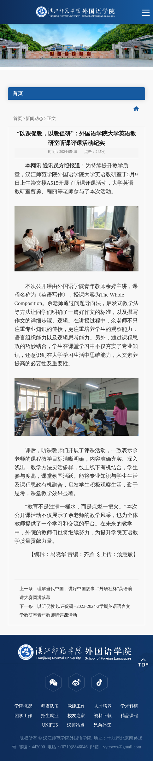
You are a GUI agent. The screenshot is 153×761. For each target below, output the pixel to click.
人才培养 (103, 706)
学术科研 (129, 706)
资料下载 (103, 715)
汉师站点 (76, 725)
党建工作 (76, 706)
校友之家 (76, 715)
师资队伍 (50, 706)
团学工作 (23, 715)
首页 (17, 118)
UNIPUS (50, 725)
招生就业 (50, 715)
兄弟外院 (102, 725)
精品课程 (129, 715)
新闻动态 (34, 118)
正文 (51, 118)
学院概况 (23, 706)
